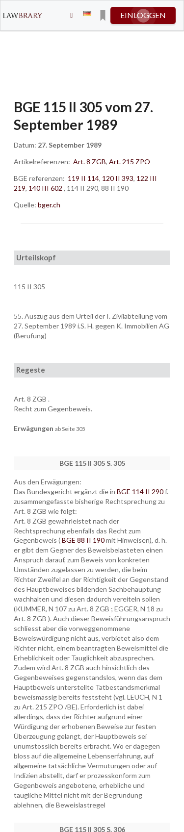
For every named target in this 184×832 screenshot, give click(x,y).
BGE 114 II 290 (141, 491)
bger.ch (49, 205)
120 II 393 (117, 178)
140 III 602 (45, 188)
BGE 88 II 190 (84, 540)
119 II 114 (83, 178)
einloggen (143, 15)
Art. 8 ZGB (89, 161)
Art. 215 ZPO (129, 161)
